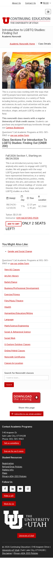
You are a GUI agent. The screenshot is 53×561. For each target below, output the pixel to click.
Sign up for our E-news (13, 451)
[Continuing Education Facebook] (6, 488)
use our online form (19, 135)
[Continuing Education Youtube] (21, 488)
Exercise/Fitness (12, 294)
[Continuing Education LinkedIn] (13, 488)
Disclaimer (7, 553)
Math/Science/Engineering (16, 325)
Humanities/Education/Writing (18, 313)
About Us (16, 3)
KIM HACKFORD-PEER (27, 217)
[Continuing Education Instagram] (28, 488)
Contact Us (30, 3)
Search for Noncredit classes (19, 372)
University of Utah (26, 535)
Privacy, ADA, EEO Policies (14, 476)
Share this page (27, 407)
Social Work (9, 338)
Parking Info (8, 469)
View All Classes (12, 269)
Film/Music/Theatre (13, 300)
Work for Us (9, 503)
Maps (4, 473)
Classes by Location (13, 363)
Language (9, 319)
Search (9, 384)
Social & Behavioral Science (17, 331)
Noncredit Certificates (14, 356)
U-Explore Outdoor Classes (17, 344)
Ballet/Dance (10, 282)
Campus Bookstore (15, 127)
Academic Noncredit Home (22, 43)
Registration (8, 463)
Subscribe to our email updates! (27, 414)
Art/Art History (11, 275)
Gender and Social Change (20, 251)
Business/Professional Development (21, 288)
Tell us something (11, 443)
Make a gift (8, 495)
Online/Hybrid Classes (14, 350)
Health (7, 306)
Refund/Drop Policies (12, 466)
